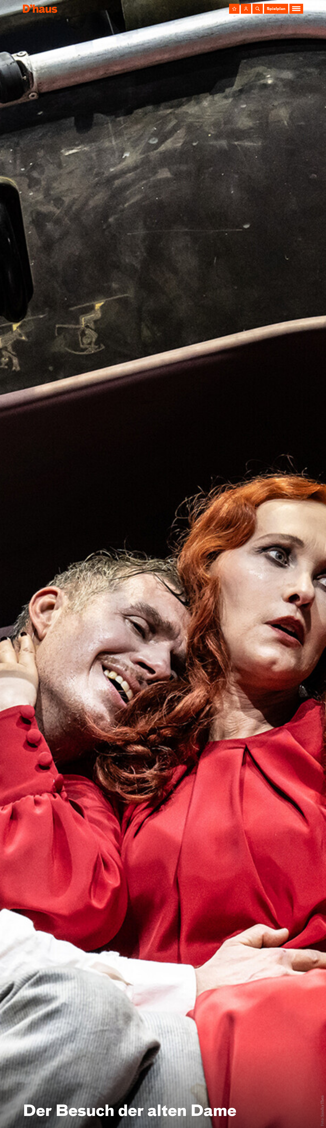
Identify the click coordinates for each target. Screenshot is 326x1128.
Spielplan (276, 9)
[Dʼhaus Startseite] (40, 9)
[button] (234, 9)
